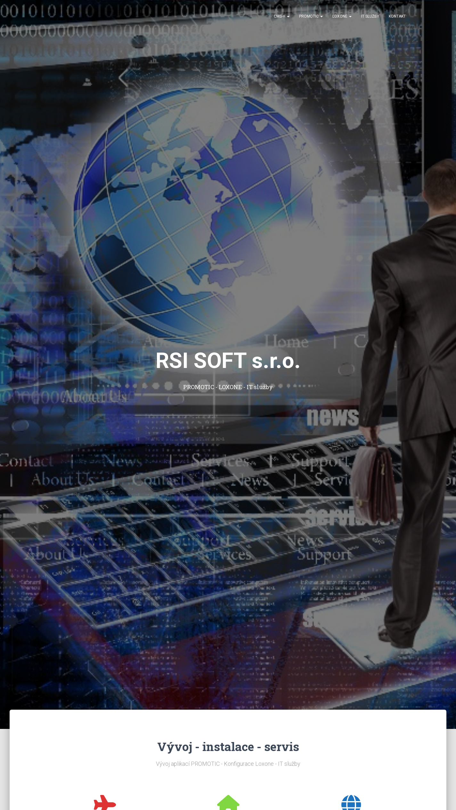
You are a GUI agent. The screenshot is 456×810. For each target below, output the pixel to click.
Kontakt (397, 16)
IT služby (370, 16)
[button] (287, 16)
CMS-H (281, 16)
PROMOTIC (311, 16)
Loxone (342, 16)
